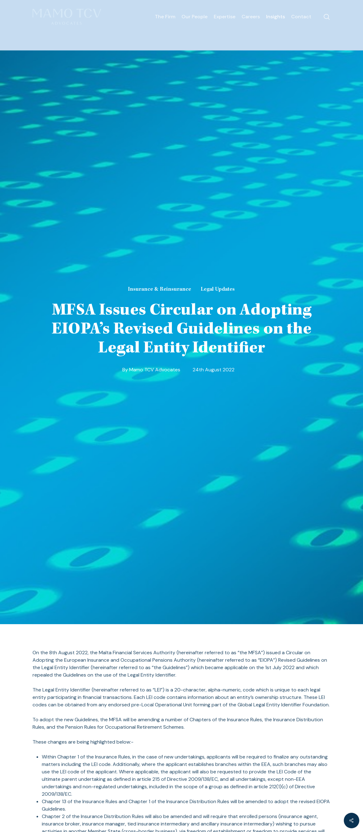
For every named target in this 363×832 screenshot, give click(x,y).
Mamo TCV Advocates (154, 370)
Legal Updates (218, 289)
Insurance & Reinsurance (159, 289)
